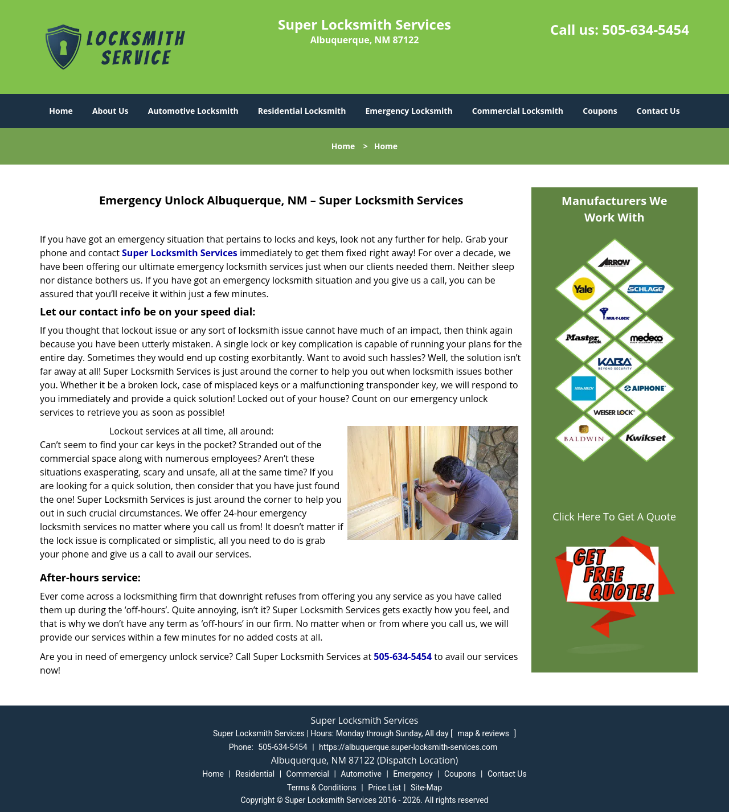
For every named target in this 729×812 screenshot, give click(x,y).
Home (60, 110)
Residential (255, 773)
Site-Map (426, 787)
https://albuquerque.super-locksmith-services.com (408, 747)
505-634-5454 (645, 29)
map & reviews (484, 733)
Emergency (412, 773)
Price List (384, 787)
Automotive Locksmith (193, 110)
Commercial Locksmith (517, 110)
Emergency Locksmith (409, 110)
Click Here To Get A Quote (614, 516)
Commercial (307, 773)
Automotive (361, 773)
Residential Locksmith (302, 110)
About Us (110, 110)
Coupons (600, 110)
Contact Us (658, 110)
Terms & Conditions (322, 787)
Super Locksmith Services (179, 253)
